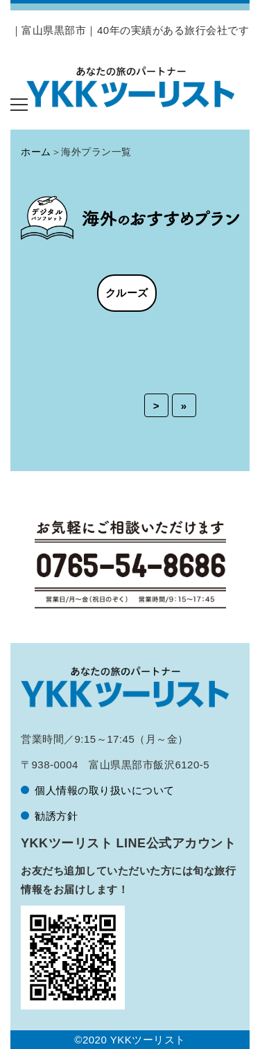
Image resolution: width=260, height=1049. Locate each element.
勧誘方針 (56, 816)
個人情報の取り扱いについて (105, 790)
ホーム (36, 151)
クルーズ (126, 293)
